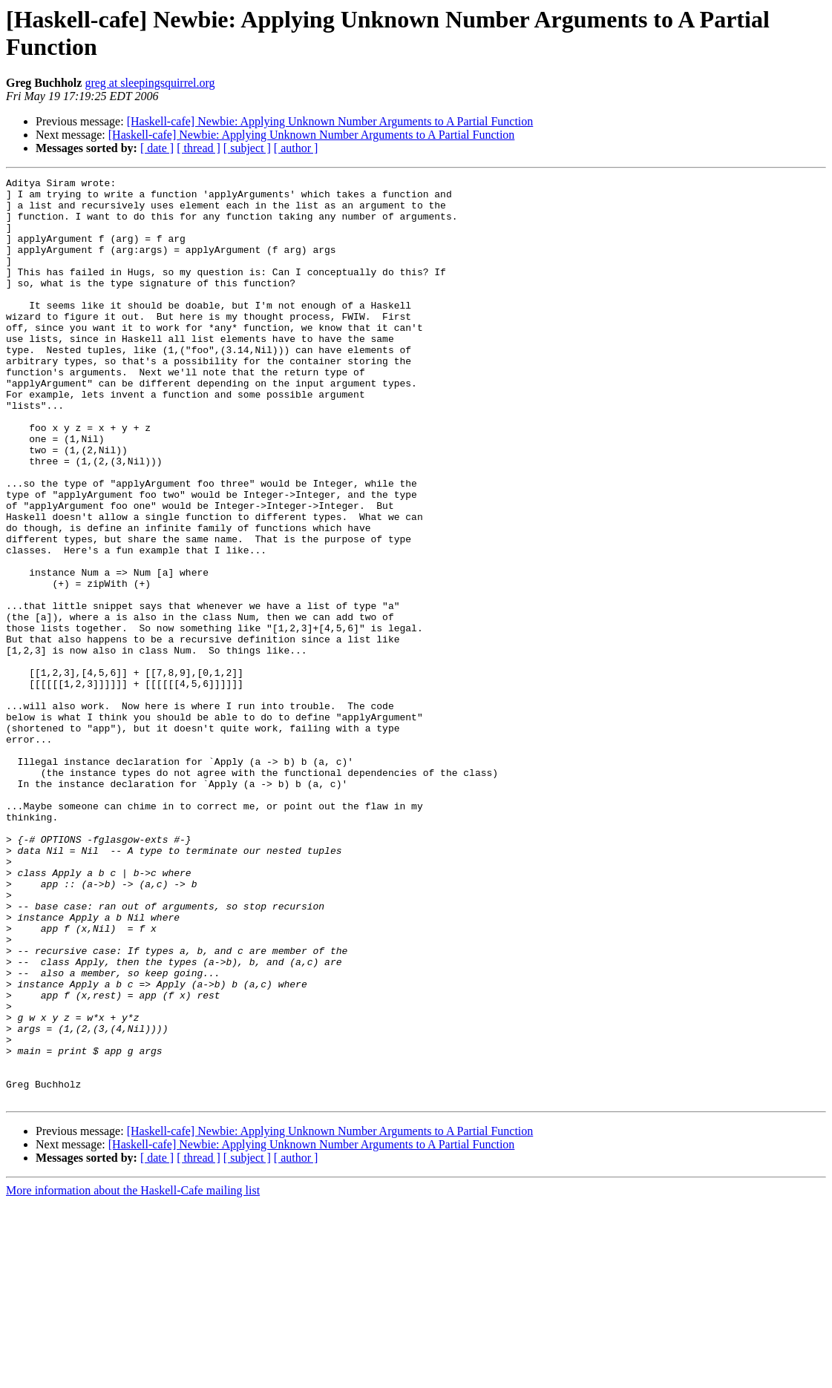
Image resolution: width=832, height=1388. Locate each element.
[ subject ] (247, 148)
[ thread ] (198, 148)
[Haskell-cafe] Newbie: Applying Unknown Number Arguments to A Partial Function (330, 121)
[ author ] (296, 148)
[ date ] (157, 148)
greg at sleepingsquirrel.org (149, 82)
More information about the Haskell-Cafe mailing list (133, 1375)
